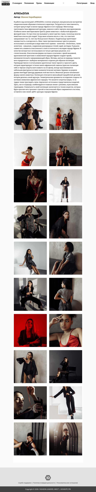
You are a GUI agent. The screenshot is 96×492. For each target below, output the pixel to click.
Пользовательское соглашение (67, 483)
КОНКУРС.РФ (66, 489)
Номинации (49, 3)
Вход (92, 3)
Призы (39, 3)
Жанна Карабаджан (31, 17)
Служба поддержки (24, 483)
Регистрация (82, 3)
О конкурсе (17, 3)
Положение (29, 3)
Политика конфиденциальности (44, 483)
